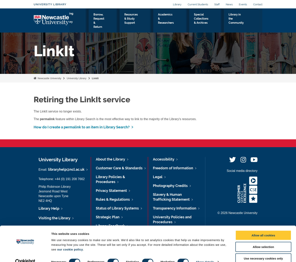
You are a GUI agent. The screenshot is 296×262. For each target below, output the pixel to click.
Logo (51, 20)
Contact (257, 4)
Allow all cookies (263, 227)
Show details (205, 254)
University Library (50, 4)
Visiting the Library (82, 21)
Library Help (49, 208)
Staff (217, 4)
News (229, 4)
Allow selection (263, 239)
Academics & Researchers (175, 21)
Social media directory (242, 170)
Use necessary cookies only (263, 250)
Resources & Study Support (142, 21)
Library (177, 4)
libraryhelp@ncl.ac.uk (66, 169)
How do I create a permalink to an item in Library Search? (82, 127)
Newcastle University (49, 78)
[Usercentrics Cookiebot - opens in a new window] (25, 254)
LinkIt (95, 78)
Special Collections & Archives (209, 21)
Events (243, 4)
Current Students (198, 4)
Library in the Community (243, 21)
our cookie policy (70, 241)
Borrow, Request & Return (110, 21)
